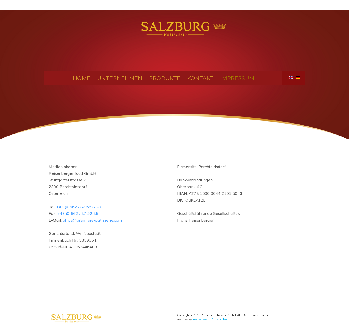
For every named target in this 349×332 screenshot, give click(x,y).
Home (81, 78)
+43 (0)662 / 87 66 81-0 (78, 206)
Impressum (237, 78)
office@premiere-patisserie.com (92, 220)
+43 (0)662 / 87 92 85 (77, 213)
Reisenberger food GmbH (210, 319)
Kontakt (200, 78)
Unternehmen (119, 78)
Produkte (164, 78)
